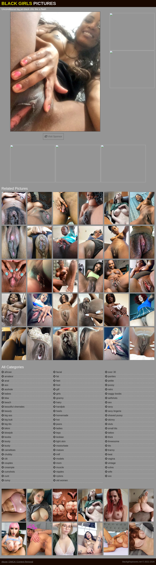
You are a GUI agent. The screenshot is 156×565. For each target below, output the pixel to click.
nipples (58, 471)
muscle (58, 467)
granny (58, 398)
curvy (5, 480)
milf (56, 454)
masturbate (60, 445)
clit (4, 458)
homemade (60, 415)
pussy (109, 385)
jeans (57, 424)
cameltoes (8, 450)
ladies (57, 428)
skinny (110, 419)
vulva (109, 467)
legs (57, 432)
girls (57, 393)
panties (110, 376)
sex (108, 402)
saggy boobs (113, 393)
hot (56, 419)
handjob (59, 406)
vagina (110, 458)
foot (56, 385)
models (58, 458)
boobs (6, 437)
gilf (56, 389)
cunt (5, 476)
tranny (110, 450)
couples (7, 463)
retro (109, 389)
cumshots (8, 471)
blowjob (7, 432)
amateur (7, 376)
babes (6, 393)
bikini (5, 428)
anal (5, 380)
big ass (6, 415)
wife (108, 471)
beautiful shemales (12, 406)
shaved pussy (114, 415)
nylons (58, 476)
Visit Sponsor (53, 136)
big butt (6, 419)
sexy (109, 406)
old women (60, 480)
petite (109, 380)
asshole (7, 389)
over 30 (110, 372)
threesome (112, 441)
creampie (7, 467)
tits (108, 445)
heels (57, 411)
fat (56, 376)
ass (4, 385)
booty (5, 441)
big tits (6, 424)
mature (58, 450)
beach (6, 402)
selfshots (111, 398)
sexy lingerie (113, 411)
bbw (5, 398)
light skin (59, 441)
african (6, 372)
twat (108, 454)
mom (57, 463)
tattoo (109, 432)
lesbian (58, 437)
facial (57, 372)
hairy (57, 402)
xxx (108, 476)
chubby (6, 454)
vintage (110, 463)
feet (56, 380)
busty (5, 445)
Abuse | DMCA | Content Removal (17, 562)
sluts (109, 424)
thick (109, 437)
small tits (111, 428)
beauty (6, 411)
